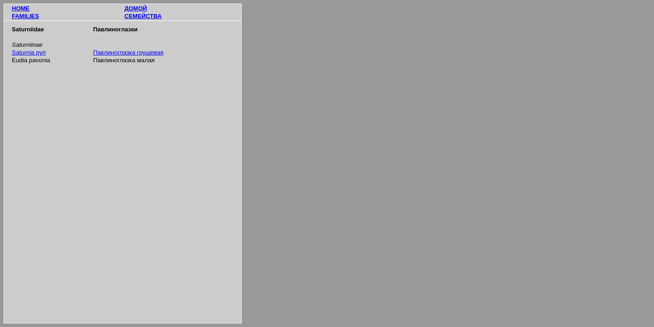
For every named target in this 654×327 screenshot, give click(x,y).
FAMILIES (25, 16)
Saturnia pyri (29, 52)
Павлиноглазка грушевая (128, 52)
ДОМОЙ (135, 8)
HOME (21, 8)
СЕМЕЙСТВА (143, 16)
